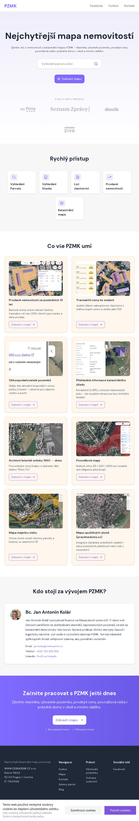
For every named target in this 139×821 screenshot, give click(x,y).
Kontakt (129, 6)
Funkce (113, 6)
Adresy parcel (67, 784)
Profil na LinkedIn (47, 656)
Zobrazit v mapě (23, 324)
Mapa (62, 774)
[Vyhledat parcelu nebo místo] (96, 64)
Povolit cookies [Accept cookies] (120, 810)
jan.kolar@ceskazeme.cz (48, 646)
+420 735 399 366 (47, 651)
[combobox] (69, 64)
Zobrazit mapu (69, 79)
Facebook (96, 6)
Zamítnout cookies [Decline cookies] (83, 810)
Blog (61, 789)
